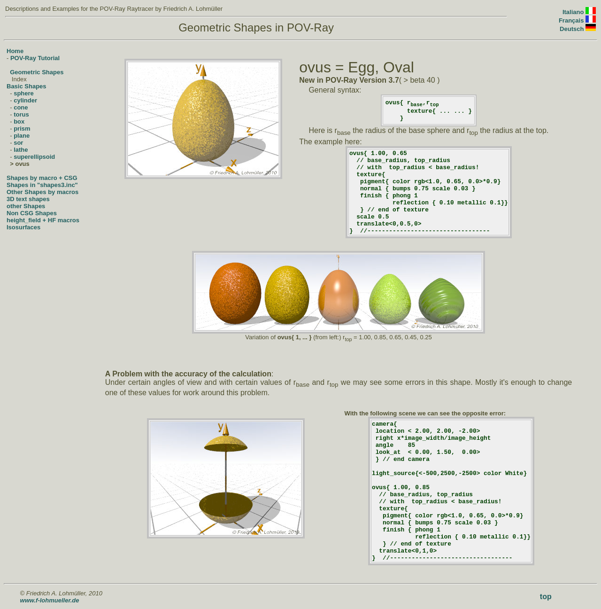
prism (22, 128)
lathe (21, 149)
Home (15, 51)
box (19, 121)
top (546, 597)
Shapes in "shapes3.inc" (42, 184)
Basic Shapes (26, 86)
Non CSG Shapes (32, 213)
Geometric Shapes (36, 72)
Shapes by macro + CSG (42, 177)
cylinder (25, 100)
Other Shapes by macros (42, 191)
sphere (24, 93)
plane (22, 135)
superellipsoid (34, 156)
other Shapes (26, 206)
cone (21, 107)
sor (18, 142)
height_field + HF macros (43, 220)
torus (21, 114)
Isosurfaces (23, 227)
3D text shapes (28, 199)
